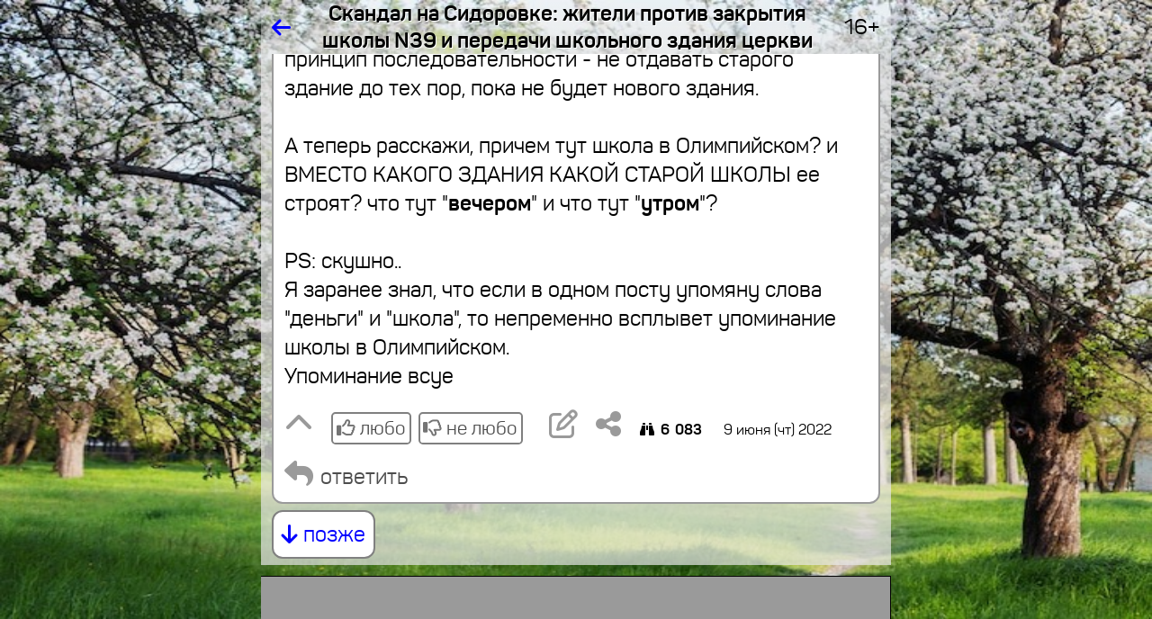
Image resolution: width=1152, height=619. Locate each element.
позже (323, 534)
